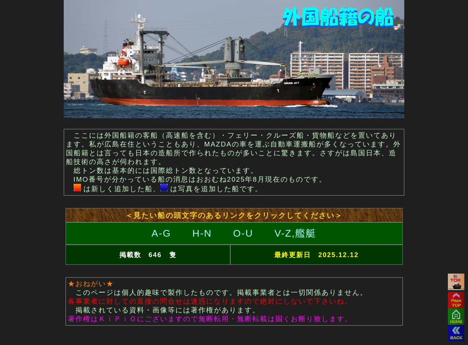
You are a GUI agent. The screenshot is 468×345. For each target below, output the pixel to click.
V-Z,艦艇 (295, 233)
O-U (243, 233)
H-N (202, 233)
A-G (161, 233)
